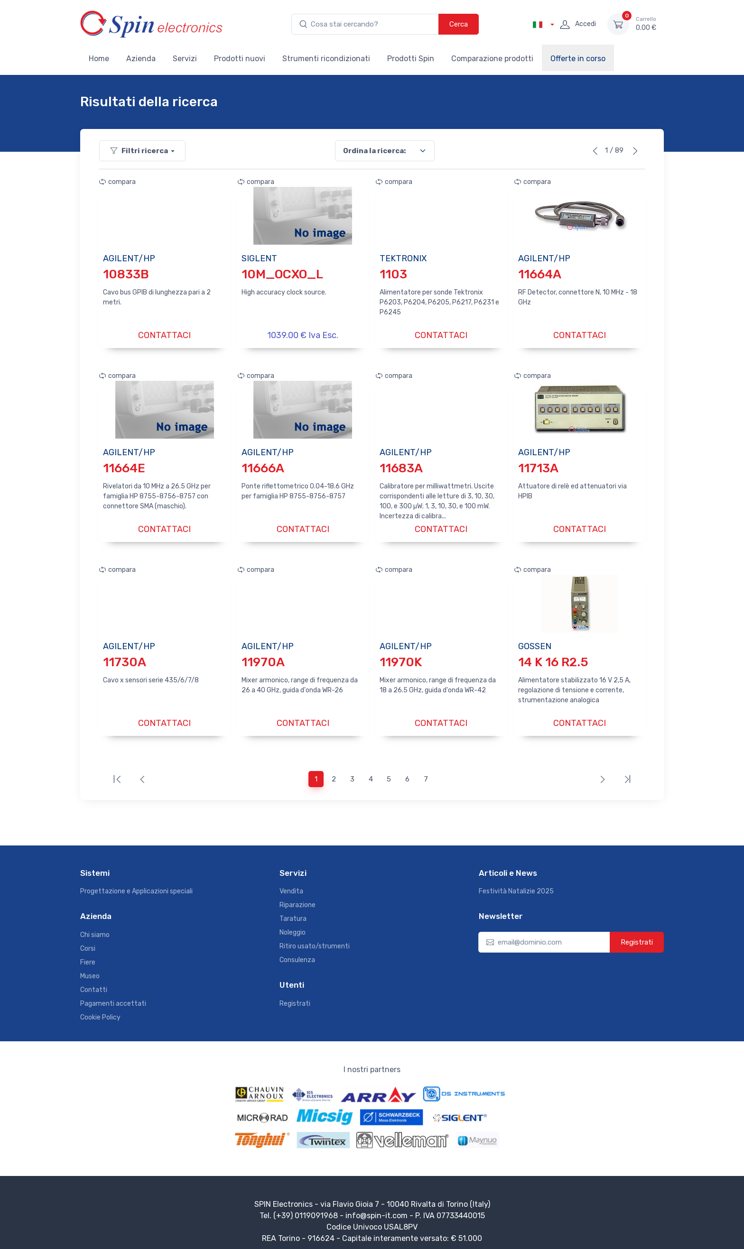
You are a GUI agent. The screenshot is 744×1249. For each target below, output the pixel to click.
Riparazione (297, 898)
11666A (263, 466)
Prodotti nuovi (239, 58)
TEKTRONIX (403, 258)
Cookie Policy (100, 1011)
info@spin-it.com (376, 1208)
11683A (401, 466)
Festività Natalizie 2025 (516, 885)
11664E (124, 466)
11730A (124, 657)
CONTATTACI (164, 335)
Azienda (141, 58)
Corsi (87, 942)
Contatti (93, 983)
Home (99, 58)
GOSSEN (534, 641)
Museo (90, 969)
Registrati (294, 997)
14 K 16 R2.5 (553, 657)
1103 (393, 274)
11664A (539, 274)
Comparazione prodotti (492, 58)
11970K (401, 657)
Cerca (458, 24)
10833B (126, 274)
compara (117, 182)
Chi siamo (95, 928)
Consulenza (297, 953)
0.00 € (646, 24)
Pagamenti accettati (113, 997)
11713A (538, 466)
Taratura (293, 912)
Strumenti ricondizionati (326, 58)
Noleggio (292, 926)
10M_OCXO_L (282, 274)
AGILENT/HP (129, 258)
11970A (263, 657)
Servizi (185, 58)
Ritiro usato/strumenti (314, 940)
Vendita (291, 885)
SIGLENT (259, 258)
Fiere (87, 956)
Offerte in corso (577, 58)
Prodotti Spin (410, 58)
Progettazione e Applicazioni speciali (136, 885)
